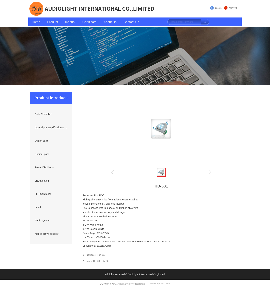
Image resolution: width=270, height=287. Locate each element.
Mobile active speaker (46, 233)
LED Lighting (42, 180)
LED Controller (43, 194)
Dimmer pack (42, 154)
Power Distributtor (44, 167)
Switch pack (41, 140)
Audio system (42, 220)
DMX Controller (43, 114)
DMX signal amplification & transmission (52, 127)
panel (38, 207)
